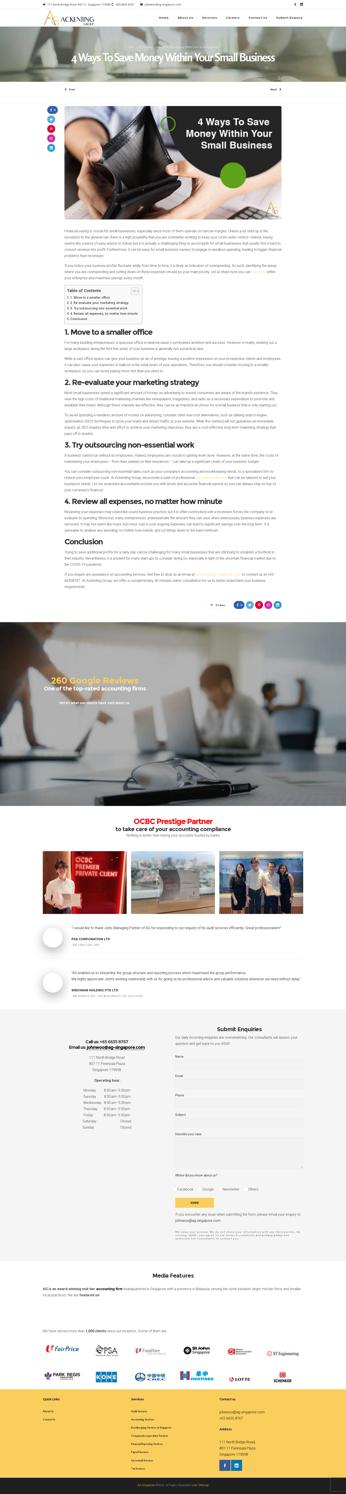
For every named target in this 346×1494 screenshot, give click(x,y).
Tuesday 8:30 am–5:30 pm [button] (107, 1096)
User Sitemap (200, 1485)
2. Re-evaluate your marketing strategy (99, 303)
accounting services (211, 478)
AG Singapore (146, 1485)
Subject (239, 1120)
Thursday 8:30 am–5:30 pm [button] (106, 1109)
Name (239, 1062)
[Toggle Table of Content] (133, 291)
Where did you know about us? (196, 1175)
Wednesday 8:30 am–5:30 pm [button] (107, 1103)
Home (131, 47)
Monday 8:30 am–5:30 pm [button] (106, 1090)
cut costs (258, 272)
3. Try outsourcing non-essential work (98, 308)
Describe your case (239, 1150)
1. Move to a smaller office (90, 298)
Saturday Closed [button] (107, 1121)
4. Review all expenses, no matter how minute (104, 314)
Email (239, 1081)
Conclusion (78, 319)
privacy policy (272, 1235)
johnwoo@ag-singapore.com (218, 574)
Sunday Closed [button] (107, 1127)
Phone (239, 1101)
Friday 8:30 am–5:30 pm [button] (107, 1115)
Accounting (145, 47)
